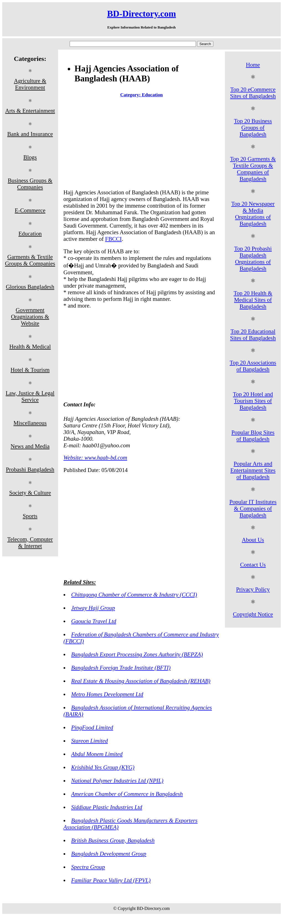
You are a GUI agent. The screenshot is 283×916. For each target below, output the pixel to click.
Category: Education (141, 94)
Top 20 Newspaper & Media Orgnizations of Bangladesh (253, 213)
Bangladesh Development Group (108, 853)
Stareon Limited (89, 740)
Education (30, 233)
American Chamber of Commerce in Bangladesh (127, 794)
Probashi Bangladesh (30, 469)
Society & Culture (30, 492)
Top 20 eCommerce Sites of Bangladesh (253, 92)
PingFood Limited (92, 727)
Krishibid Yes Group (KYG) (102, 767)
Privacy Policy (253, 589)
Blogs (30, 157)
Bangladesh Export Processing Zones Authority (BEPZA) (137, 654)
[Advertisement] (142, 144)
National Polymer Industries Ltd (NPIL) (117, 780)
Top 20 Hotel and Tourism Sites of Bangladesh (253, 401)
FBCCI (113, 239)
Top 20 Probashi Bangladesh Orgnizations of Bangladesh (253, 258)
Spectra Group (88, 867)
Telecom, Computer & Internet (30, 542)
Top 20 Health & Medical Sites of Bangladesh (253, 299)
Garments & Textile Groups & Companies (30, 260)
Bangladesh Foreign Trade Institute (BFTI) (121, 667)
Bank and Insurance (30, 134)
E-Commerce (30, 210)
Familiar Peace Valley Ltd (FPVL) (111, 880)
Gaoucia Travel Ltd (93, 621)
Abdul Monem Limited (96, 754)
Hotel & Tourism (30, 370)
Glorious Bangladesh (30, 286)
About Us (253, 539)
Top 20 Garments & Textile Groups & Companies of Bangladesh (253, 169)
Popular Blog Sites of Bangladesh (252, 435)
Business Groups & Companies (30, 183)
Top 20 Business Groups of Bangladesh (253, 127)
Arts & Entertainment (30, 110)
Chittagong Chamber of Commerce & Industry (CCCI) (134, 594)
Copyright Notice (253, 614)
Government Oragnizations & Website (30, 316)
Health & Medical (30, 346)
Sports (30, 516)
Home (253, 64)
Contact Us (253, 564)
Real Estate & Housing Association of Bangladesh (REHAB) (140, 681)
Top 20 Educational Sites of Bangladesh (253, 334)
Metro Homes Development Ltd (107, 694)
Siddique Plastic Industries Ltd (106, 807)
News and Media (30, 446)
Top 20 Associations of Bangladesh (253, 365)
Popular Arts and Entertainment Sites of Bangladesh (252, 470)
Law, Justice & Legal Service (30, 396)
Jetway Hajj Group (93, 608)
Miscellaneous (30, 423)
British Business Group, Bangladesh (112, 840)
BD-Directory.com (141, 14)
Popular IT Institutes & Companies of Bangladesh (253, 508)
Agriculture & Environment (30, 84)
